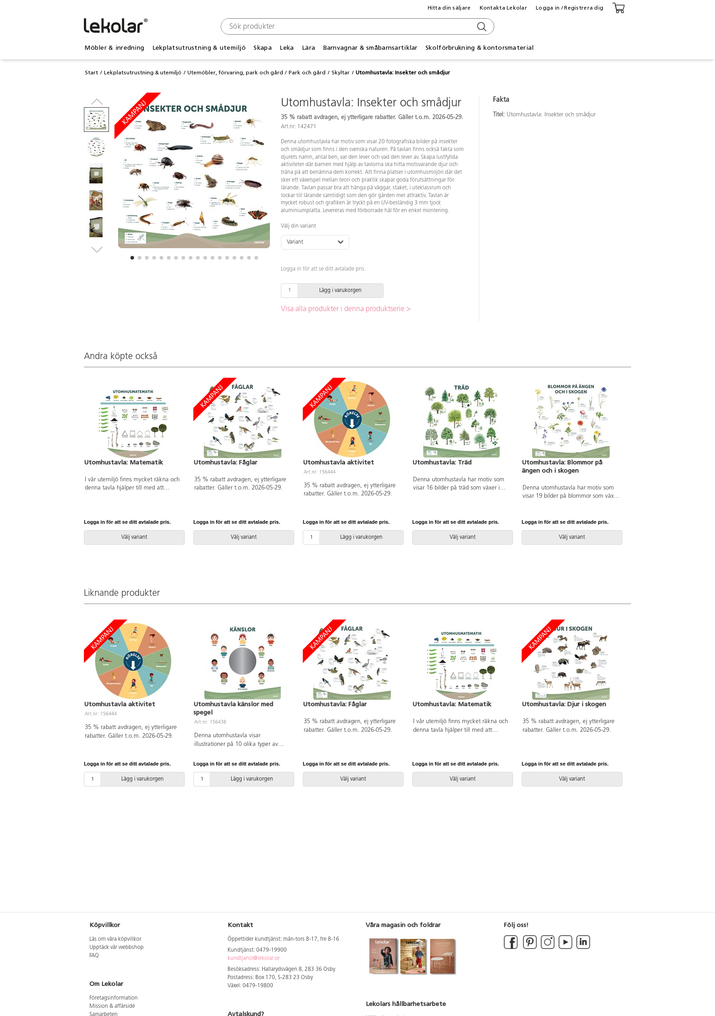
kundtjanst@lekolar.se (254, 958)
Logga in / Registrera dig (569, 8)
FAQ (94, 956)
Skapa (262, 48)
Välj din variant (298, 226)
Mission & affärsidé (112, 1006)
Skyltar (341, 72)
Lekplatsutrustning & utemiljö (199, 48)
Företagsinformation (113, 998)
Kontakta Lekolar (503, 8)
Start (91, 72)
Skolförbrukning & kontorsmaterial (479, 48)
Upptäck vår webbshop (116, 947)
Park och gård (307, 72)
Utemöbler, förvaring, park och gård (235, 72)
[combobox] (356, 26)
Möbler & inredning (114, 48)
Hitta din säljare (449, 8)
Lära (308, 48)
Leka (287, 48)
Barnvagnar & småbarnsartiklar (370, 48)
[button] (132, 258)
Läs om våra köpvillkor (115, 939)
